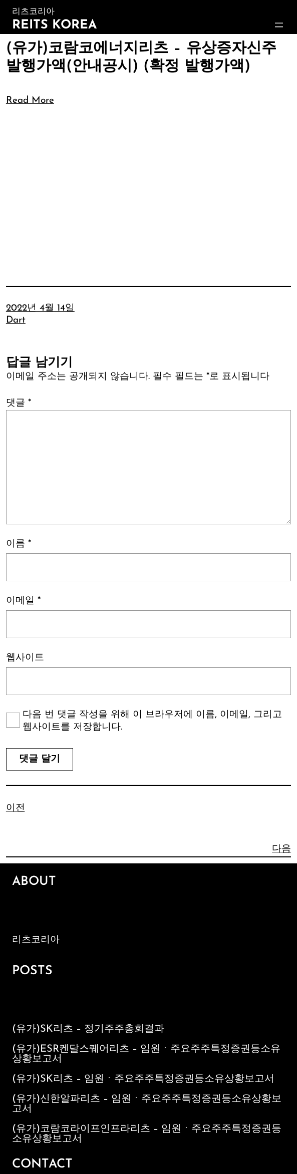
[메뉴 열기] (279, 25)
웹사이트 (25, 658)
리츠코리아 (36, 940)
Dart (16, 320)
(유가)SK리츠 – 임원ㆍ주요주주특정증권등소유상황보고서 (143, 1079)
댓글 (18, 403)
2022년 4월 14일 (40, 308)
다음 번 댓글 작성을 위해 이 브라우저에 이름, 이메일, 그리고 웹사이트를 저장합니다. (152, 721)
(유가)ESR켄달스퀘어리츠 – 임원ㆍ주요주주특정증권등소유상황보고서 (146, 1054)
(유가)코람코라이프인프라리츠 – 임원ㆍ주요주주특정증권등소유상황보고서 (146, 1134)
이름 (18, 544)
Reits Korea (54, 25)
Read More (30, 100)
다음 (281, 849)
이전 (15, 808)
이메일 (23, 601)
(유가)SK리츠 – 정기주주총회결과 (88, 1029)
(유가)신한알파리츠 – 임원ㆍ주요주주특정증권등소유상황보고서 (146, 1104)
